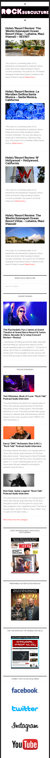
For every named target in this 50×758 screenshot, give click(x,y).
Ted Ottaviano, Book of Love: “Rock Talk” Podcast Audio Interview (25, 397)
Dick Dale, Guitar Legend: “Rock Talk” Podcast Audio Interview (23, 492)
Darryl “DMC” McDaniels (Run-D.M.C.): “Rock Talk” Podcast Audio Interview (22, 444)
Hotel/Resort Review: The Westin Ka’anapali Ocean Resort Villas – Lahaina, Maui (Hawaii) (24, 219)
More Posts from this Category (15, 520)
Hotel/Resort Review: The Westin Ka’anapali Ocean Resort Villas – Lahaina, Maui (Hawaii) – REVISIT (24, 32)
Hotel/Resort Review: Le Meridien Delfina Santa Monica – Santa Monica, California (22, 96)
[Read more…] (30, 77)
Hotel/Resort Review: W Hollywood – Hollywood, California (22, 160)
